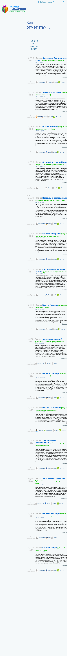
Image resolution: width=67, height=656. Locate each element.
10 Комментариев (31, 329)
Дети (39, 116)
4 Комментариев (31, 223)
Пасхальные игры (50, 514)
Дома (45, 116)
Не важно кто (41, 82)
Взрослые (40, 430)
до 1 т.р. (62, 152)
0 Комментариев (31, 82)
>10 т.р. (63, 82)
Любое (56, 82)
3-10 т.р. (63, 329)
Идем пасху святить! (49, 340)
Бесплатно (58, 116)
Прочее (50, 82)
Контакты (56, 2)
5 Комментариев (31, 397)
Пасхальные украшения (50, 480)
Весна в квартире (50, 374)
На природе (49, 430)
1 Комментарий (31, 363)
